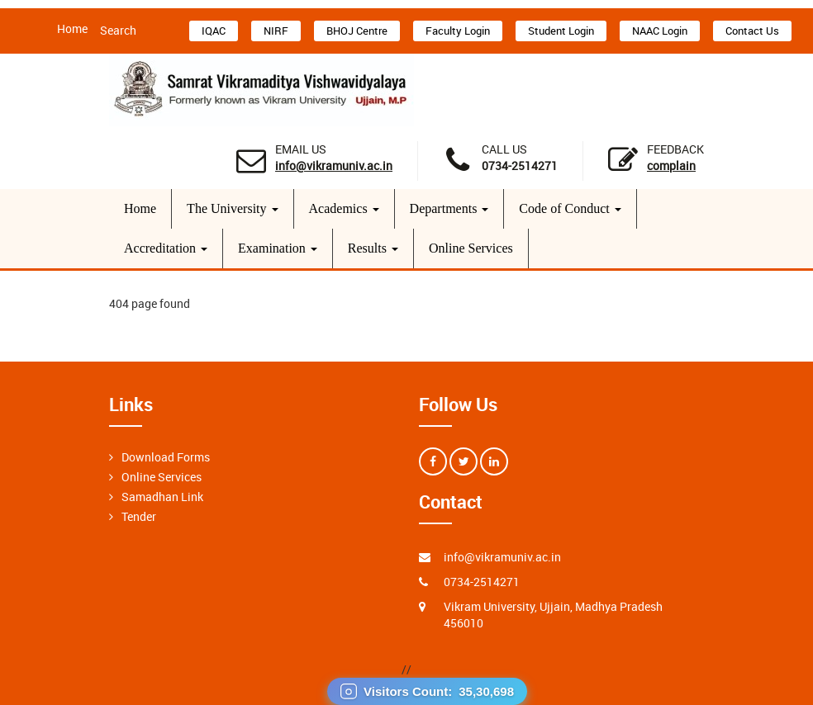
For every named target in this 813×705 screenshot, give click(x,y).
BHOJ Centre (356, 30)
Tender (138, 516)
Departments (449, 208)
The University (232, 208)
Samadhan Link (162, 496)
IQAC (214, 30)
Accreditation (165, 248)
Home (72, 28)
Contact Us (752, 30)
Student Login (561, 30)
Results (373, 248)
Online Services (471, 248)
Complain (671, 165)
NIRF (276, 30)
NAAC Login (659, 30)
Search (118, 30)
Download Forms (165, 457)
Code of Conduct (569, 208)
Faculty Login (458, 30)
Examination (277, 248)
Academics (344, 208)
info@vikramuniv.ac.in (333, 165)
